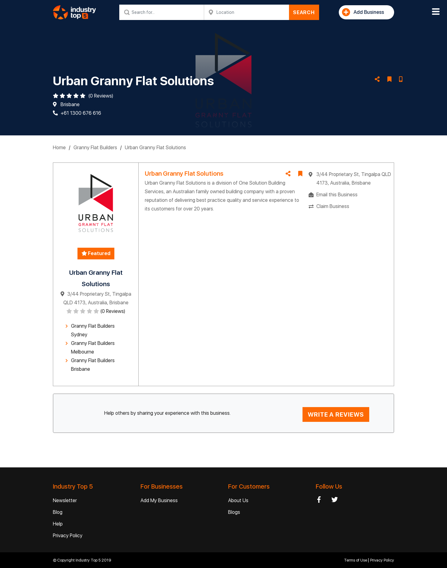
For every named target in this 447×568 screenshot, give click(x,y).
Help (58, 524)
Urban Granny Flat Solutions (155, 147)
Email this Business (337, 195)
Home (59, 147)
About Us (238, 500)
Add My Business (159, 500)
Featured (95, 253)
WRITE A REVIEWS (336, 414)
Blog (57, 512)
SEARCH (304, 12)
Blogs (234, 512)
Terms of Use (356, 560)
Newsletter (65, 500)
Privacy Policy (67, 535)
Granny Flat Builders (95, 147)
